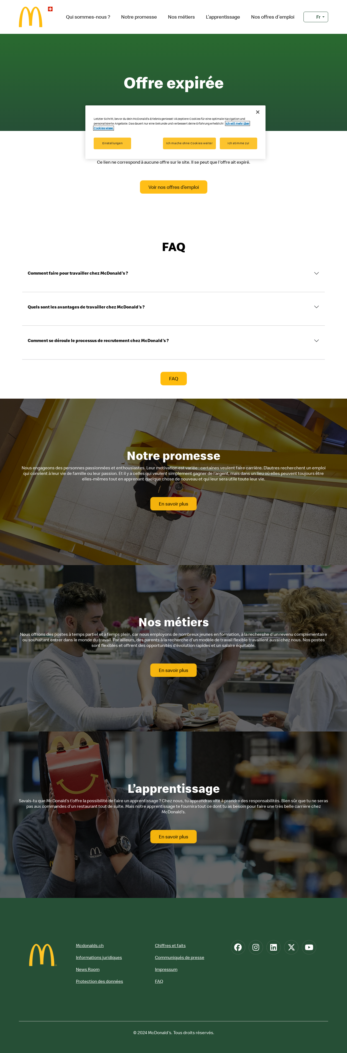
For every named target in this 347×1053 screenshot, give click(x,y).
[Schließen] (258, 112)
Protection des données (99, 981)
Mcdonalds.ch (90, 945)
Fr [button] (314, 17)
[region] (175, 132)
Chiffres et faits (170, 945)
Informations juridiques (99, 957)
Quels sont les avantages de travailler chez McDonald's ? (86, 307)
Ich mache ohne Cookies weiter (189, 143)
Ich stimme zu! (238, 143)
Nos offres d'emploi (272, 17)
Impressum (166, 969)
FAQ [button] (173, 378)
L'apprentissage (223, 17)
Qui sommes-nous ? (88, 17)
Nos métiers (181, 17)
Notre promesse (139, 17)
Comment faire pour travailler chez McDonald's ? (78, 273)
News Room (87, 969)
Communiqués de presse (179, 957)
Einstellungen (112, 143)
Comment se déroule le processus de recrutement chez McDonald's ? (98, 340)
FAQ (159, 981)
